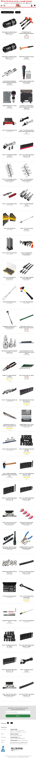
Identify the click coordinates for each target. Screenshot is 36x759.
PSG (15, 750)
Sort (17, 12)
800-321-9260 (21, 3)
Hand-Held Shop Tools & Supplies (9, 8)
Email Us (29, 3)
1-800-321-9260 (13, 729)
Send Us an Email (14, 734)
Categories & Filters (7, 12)
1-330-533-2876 (13, 740)
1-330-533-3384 (13, 737)
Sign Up (18, 716)
